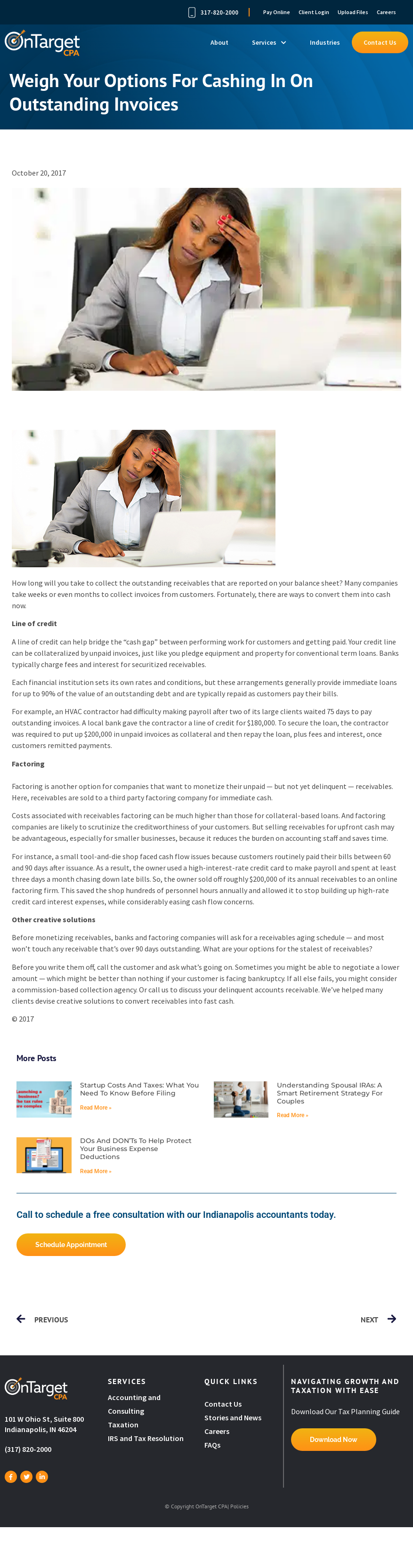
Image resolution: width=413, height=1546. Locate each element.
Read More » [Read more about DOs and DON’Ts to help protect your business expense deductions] (96, 1171)
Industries (325, 42)
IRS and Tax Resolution (146, 1438)
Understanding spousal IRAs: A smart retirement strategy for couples (330, 1093)
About (219, 42)
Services (269, 42)
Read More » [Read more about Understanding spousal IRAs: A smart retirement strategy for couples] (292, 1115)
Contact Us (380, 42)
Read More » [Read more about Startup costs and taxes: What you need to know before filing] (96, 1107)
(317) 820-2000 (28, 1449)
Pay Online (276, 12)
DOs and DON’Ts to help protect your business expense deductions (136, 1148)
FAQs (212, 1444)
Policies (239, 1506)
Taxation (123, 1424)
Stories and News (232, 1417)
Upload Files (353, 12)
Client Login (314, 12)
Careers (386, 12)
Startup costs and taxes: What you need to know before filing (139, 1089)
